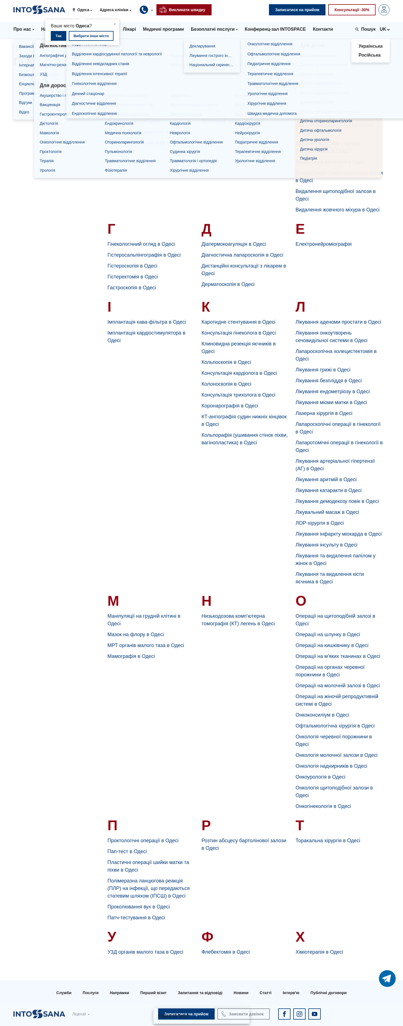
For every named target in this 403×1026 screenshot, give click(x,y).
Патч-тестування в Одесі (136, 917)
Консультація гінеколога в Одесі (239, 333)
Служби (63, 993)
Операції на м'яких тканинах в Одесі (338, 656)
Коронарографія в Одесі (230, 406)
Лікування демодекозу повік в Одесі (337, 501)
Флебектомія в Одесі (226, 952)
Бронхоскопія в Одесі (226, 110)
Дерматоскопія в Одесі (228, 284)
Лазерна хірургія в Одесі (324, 413)
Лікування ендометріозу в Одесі (333, 391)
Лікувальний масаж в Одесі (327, 512)
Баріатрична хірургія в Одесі (235, 88)
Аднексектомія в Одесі (133, 121)
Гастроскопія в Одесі (131, 287)
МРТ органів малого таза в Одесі (145, 645)
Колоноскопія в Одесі (226, 384)
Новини (241, 993)
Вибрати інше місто (91, 36)
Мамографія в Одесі (131, 656)
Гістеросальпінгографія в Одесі (144, 255)
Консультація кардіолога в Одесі (239, 373)
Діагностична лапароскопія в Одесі (242, 255)
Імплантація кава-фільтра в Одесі (146, 322)
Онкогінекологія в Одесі (323, 806)
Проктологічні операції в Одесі (143, 840)
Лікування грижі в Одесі (323, 370)
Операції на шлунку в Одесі (328, 634)
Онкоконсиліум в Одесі (322, 715)
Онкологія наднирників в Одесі (331, 766)
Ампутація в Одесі (128, 99)
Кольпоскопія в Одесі (226, 362)
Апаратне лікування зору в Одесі (145, 142)
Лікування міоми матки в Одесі (331, 402)
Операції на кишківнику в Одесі (332, 645)
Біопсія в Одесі (219, 99)
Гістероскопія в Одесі (132, 266)
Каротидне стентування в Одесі (238, 322)
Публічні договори (329, 993)
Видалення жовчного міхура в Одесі (337, 210)
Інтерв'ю (291, 993)
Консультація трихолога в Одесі (238, 395)
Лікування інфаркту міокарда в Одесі (339, 534)
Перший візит (153, 993)
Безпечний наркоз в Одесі (232, 121)
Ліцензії (79, 1014)
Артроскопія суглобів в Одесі (141, 88)
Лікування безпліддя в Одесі (329, 380)
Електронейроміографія (324, 244)
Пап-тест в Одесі (127, 851)
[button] (84, 9)
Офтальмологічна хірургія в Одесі (335, 726)
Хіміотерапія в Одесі (319, 952)
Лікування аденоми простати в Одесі (338, 322)
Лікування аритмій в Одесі (326, 479)
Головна (22, 47)
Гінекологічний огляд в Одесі (141, 244)
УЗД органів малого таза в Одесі (145, 952)
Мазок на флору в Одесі (135, 634)
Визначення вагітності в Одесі (330, 162)
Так (58, 36)
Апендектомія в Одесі (132, 110)
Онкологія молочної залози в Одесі (337, 755)
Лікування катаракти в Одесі (329, 490)
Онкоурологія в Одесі (320, 777)
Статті (265, 993)
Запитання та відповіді (200, 993)
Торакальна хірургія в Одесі (328, 840)
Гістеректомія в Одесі (132, 277)
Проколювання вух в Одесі (138, 907)
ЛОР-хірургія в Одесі (320, 523)
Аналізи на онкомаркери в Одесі (145, 132)
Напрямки (119, 993)
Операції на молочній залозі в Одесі (338, 685)
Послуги (91, 993)
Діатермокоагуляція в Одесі (234, 244)
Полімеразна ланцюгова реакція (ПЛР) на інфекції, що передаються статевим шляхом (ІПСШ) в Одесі (148, 888)
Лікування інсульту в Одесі (326, 545)
